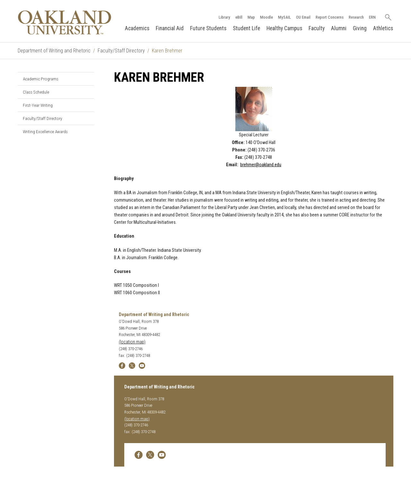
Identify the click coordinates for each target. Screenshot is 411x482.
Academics (137, 28)
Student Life (246, 28)
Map (251, 17)
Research (356, 17)
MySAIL (284, 17)
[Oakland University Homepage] (64, 22)
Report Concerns (330, 17)
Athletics (383, 28)
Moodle (266, 17)
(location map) (132, 342)
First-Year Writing (38, 105)
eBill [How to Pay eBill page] (238, 17)
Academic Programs (40, 78)
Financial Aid (170, 28)
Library (224, 17)
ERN (372, 17)
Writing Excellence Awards (45, 131)
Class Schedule (36, 92)
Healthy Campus (284, 28)
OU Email (303, 17)
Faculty (317, 28)
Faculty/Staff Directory (121, 51)
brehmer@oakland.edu (260, 165)
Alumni (338, 28)
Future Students (208, 28)
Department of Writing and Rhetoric (54, 51)
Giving (360, 28)
